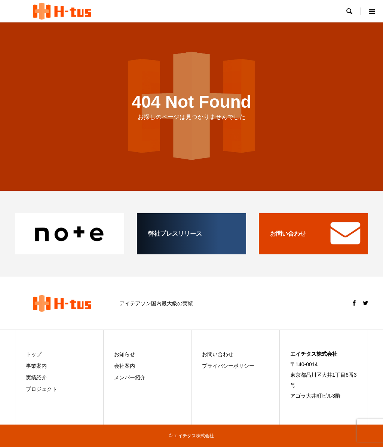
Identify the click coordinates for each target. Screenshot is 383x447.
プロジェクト (41, 389)
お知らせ (124, 354)
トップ (34, 354)
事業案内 (36, 366)
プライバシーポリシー (228, 366)
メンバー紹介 (129, 377)
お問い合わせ (217, 354)
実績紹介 (36, 377)
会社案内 (124, 366)
